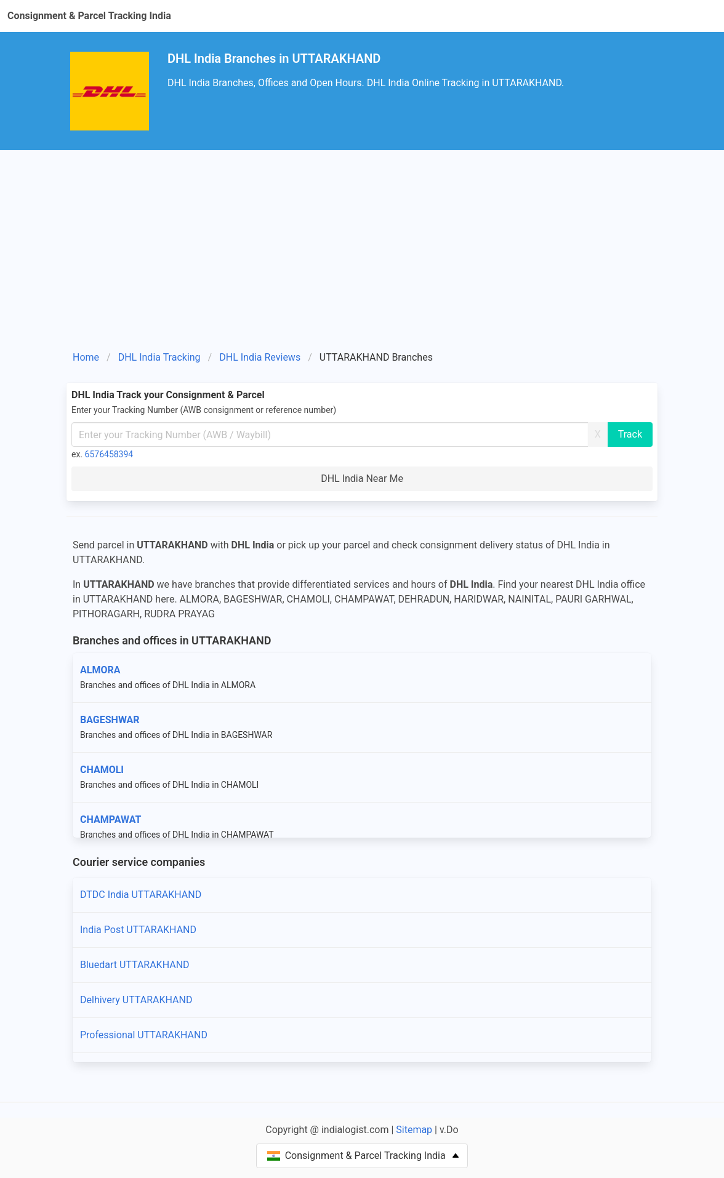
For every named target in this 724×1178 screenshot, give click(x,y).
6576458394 (109, 454)
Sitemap (414, 1130)
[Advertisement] (362, 255)
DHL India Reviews (259, 357)
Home (86, 357)
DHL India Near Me (362, 478)
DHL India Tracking (159, 357)
